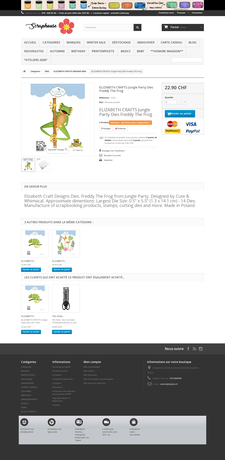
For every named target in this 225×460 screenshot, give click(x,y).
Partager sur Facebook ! (113, 151)
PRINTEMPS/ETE (103, 51)
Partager (106, 128)
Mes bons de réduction (95, 383)
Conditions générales (62, 379)
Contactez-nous (166, 13)
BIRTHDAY (78, 51)
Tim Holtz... (89, 316)
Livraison (56, 375)
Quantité (169, 97)
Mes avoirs (89, 371)
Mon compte (92, 362)
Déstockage (121, 42)
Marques (73, 42)
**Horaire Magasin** (166, 51)
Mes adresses (90, 375)
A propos (56, 383)
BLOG (192, 42)
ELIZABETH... (28, 260)
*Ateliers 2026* (35, 60)
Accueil (30, 42)
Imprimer (108, 160)
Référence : (104, 98)
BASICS (125, 51)
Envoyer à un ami (112, 155)
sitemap (56, 405)
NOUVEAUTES (34, 51)
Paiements (57, 387)
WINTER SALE (96, 42)
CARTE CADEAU (171, 42)
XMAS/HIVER (145, 42)
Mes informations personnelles (98, 379)
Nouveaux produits (61, 367)
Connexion (197, 13)
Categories (51, 42)
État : (101, 102)
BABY (140, 51)
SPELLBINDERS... (30, 316)
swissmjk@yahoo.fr (169, 384)
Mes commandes (92, 367)
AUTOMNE (57, 51)
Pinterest (120, 128)
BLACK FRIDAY (28, 411)
